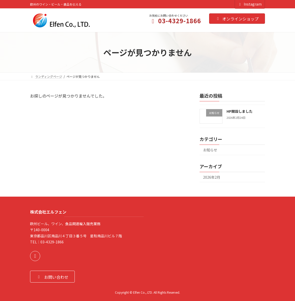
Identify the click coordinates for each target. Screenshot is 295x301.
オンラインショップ (237, 19)
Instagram (250, 4)
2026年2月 (211, 177)
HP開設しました (240, 111)
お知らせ (210, 149)
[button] (52, 277)
